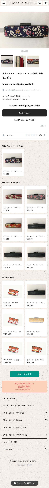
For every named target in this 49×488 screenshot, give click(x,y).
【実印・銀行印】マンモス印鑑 (14, 435)
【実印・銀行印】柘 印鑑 (12, 420)
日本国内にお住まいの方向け (25, 120)
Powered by (24, 465)
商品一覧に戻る (24, 374)
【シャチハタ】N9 (9, 442)
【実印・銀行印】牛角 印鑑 (13, 413)
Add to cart (24, 113)
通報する (43, 126)
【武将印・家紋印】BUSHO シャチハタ (18, 406)
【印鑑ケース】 (8, 449)
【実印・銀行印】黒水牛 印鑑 (14, 427)
